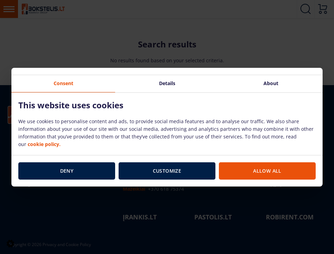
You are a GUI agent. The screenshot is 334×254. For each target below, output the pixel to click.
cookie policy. (44, 144)
